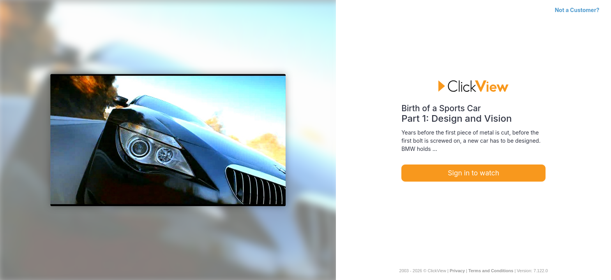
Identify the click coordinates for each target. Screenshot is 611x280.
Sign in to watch (473, 173)
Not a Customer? (577, 10)
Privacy (457, 270)
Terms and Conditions (490, 270)
